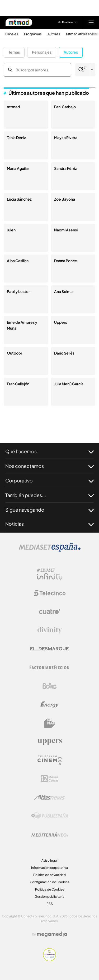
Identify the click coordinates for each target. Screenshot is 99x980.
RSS (49, 904)
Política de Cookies (49, 889)
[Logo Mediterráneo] (49, 834)
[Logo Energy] (49, 704)
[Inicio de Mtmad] (18, 22)
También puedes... (49, 495)
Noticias (49, 524)
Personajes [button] (41, 52)
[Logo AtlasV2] (49, 797)
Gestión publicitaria (49, 897)
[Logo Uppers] (49, 741)
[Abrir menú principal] (91, 22)
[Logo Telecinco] (49, 593)
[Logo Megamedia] (52, 934)
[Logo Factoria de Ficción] (50, 667)
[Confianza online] (49, 959)
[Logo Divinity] (49, 630)
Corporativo (49, 480)
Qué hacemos (49, 451)
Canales (11, 34)
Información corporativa (49, 868)
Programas (33, 34)
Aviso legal (49, 860)
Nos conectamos (49, 466)
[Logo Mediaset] (49, 550)
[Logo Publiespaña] (49, 816)
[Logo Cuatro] (49, 611)
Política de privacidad (49, 875)
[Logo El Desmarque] (49, 648)
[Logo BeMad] (49, 723)
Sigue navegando (49, 510)
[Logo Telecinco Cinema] (49, 760)
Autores (54, 34)
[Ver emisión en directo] (68, 22)
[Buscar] (82, 69)
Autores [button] (71, 52)
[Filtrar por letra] (92, 69)
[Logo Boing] (50, 686)
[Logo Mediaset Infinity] (49, 574)
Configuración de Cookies (49, 882)
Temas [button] (14, 52)
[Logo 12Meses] (49, 778)
